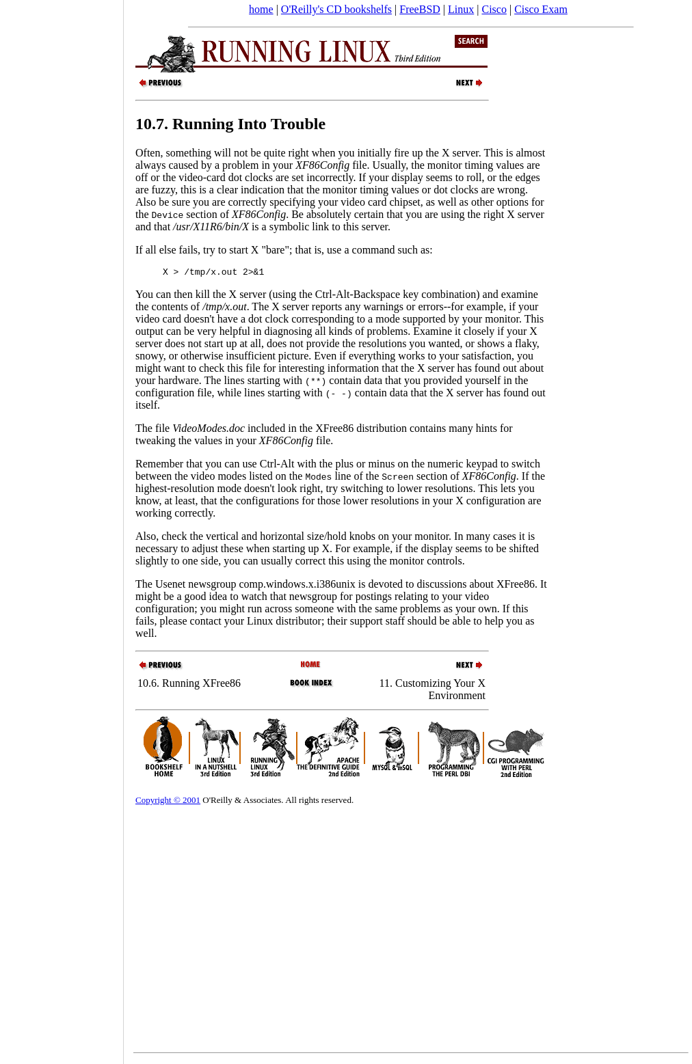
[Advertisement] (61, 528)
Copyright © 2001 (167, 802)
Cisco (493, 9)
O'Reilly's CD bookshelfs (336, 9)
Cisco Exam (541, 9)
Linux (461, 9)
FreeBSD (419, 9)
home (261, 9)
